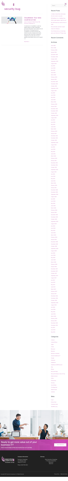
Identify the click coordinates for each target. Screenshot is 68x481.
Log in (52, 404)
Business (53, 355)
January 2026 (54, 56)
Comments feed (54, 408)
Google (52, 362)
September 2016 (55, 306)
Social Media (54, 389)
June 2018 (53, 259)
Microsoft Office (54, 375)
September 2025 (55, 65)
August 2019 (54, 228)
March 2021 (53, 187)
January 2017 (54, 297)
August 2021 (54, 176)
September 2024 (55, 92)
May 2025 (53, 74)
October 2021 (54, 171)
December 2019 (55, 219)
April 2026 (53, 49)
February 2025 (54, 81)
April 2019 (53, 237)
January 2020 (54, 216)
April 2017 (53, 291)
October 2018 (54, 250)
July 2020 (53, 203)
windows (53, 396)
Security (53, 387)
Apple (52, 348)
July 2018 (53, 257)
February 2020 (54, 214)
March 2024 (53, 106)
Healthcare (53, 366)
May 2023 (53, 128)
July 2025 (53, 70)
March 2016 (53, 320)
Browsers (53, 353)
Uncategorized (54, 391)
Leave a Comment (28, 22)
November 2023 (55, 115)
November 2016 (55, 302)
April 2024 (53, 103)
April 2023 (53, 130)
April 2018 (53, 264)
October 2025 (54, 63)
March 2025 (53, 79)
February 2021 (54, 189)
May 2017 (53, 288)
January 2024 (54, 110)
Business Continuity (55, 357)
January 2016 (54, 325)
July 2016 (53, 311)
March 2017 (53, 293)
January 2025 (54, 83)
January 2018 (54, 270)
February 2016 (54, 322)
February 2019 (54, 241)
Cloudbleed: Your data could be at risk (33, 19)
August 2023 (54, 121)
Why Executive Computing (51, 463)
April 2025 (53, 76)
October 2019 (54, 223)
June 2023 (53, 126)
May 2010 (53, 336)
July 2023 (53, 124)
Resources (51, 466)
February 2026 (54, 54)
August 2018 (54, 255)
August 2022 (54, 149)
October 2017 (54, 277)
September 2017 (55, 279)
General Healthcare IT (56, 360)
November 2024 (55, 88)
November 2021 (55, 169)
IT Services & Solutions (51, 465)
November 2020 (55, 196)
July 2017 (53, 284)
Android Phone (54, 346)
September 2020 (55, 198)
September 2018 (55, 252)
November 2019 (55, 221)
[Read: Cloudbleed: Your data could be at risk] (11, 20)
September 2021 (55, 173)
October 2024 (54, 90)
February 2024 (54, 108)
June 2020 (53, 205)
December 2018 (55, 246)
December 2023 (55, 112)
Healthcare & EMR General (57, 369)
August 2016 (54, 309)
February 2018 (54, 268)
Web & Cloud (36, 22)
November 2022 (55, 142)
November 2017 (55, 275)
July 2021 (53, 178)
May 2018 (53, 261)
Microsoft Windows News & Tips (58, 378)
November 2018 (55, 248)
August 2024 (54, 94)
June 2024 (53, 99)
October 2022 (54, 144)
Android (53, 344)
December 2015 (55, 327)
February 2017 (54, 295)
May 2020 (53, 207)
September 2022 (55, 146)
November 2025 (55, 61)
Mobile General (54, 380)
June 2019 (53, 232)
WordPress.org (54, 410)
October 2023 (54, 117)
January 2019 (54, 243)
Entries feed (54, 406)
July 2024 (53, 97)
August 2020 (54, 200)
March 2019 (53, 239)
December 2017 (55, 273)
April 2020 (53, 209)
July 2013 (53, 331)
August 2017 (54, 282)
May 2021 (53, 182)
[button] (65, 4)
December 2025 (55, 58)
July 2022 (53, 151)
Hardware (53, 364)
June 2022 (53, 153)
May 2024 (53, 101)
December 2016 (55, 300)
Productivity (54, 384)
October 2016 (54, 304)
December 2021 (55, 167)
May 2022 (53, 155)
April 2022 (53, 158)
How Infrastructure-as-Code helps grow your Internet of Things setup (59, 35)
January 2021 (54, 191)
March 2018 (53, 266)
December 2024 (55, 85)
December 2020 (55, 194)
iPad (52, 371)
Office (52, 382)
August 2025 (54, 67)
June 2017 (53, 286)
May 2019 (53, 234)
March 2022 (53, 160)
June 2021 (53, 180)
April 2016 (53, 318)
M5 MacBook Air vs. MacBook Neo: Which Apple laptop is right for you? (58, 20)
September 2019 (55, 225)
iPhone (52, 373)
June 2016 (53, 313)
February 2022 (54, 162)
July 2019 (53, 230)
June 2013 (53, 334)
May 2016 (53, 316)
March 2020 (53, 212)
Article (52, 351)
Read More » (27, 41)
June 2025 (53, 72)
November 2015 (55, 329)
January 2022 (54, 164)
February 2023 (54, 135)
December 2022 (55, 140)
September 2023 (55, 119)
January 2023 (54, 137)
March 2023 (53, 133)
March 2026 (53, 52)
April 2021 (53, 185)
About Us (51, 467)
